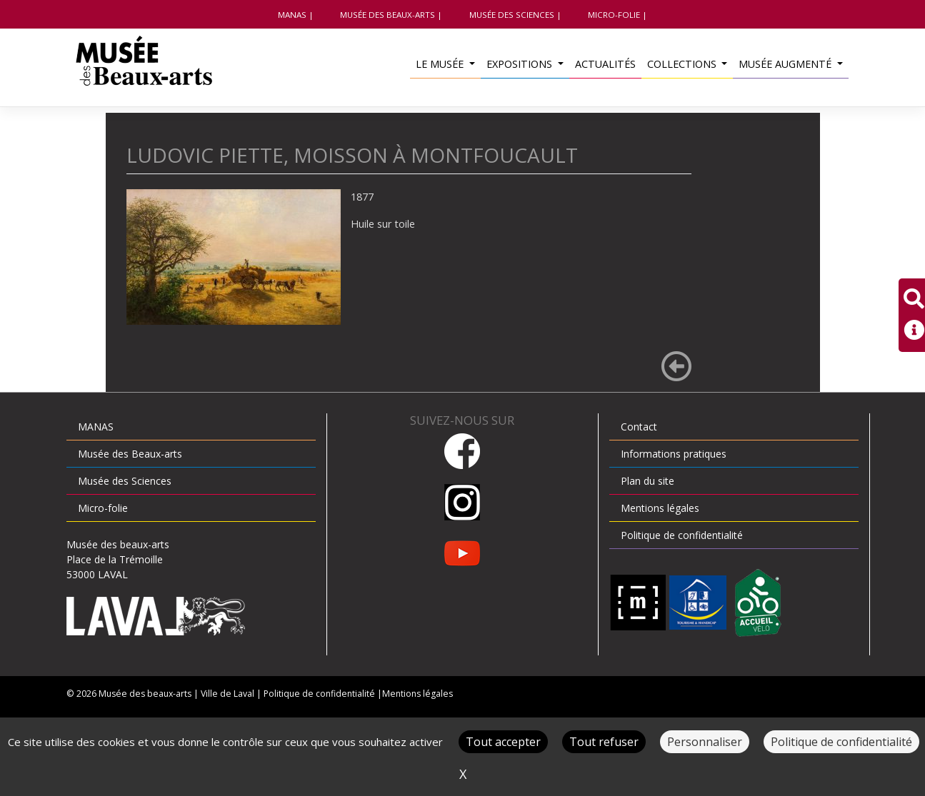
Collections (683, 64)
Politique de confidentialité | (323, 693)
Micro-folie (614, 14)
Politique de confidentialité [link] (841, 742)
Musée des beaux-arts (145, 693)
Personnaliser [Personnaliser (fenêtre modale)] (704, 742)
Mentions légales (660, 508)
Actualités (605, 64)
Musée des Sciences (511, 14)
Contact (639, 426)
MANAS (292, 14)
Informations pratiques (673, 453)
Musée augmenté (786, 64)
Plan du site (647, 481)
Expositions (520, 64)
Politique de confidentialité (682, 535)
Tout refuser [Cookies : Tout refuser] (604, 742)
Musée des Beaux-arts (387, 14)
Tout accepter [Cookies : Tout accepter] (503, 742)
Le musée (441, 64)
